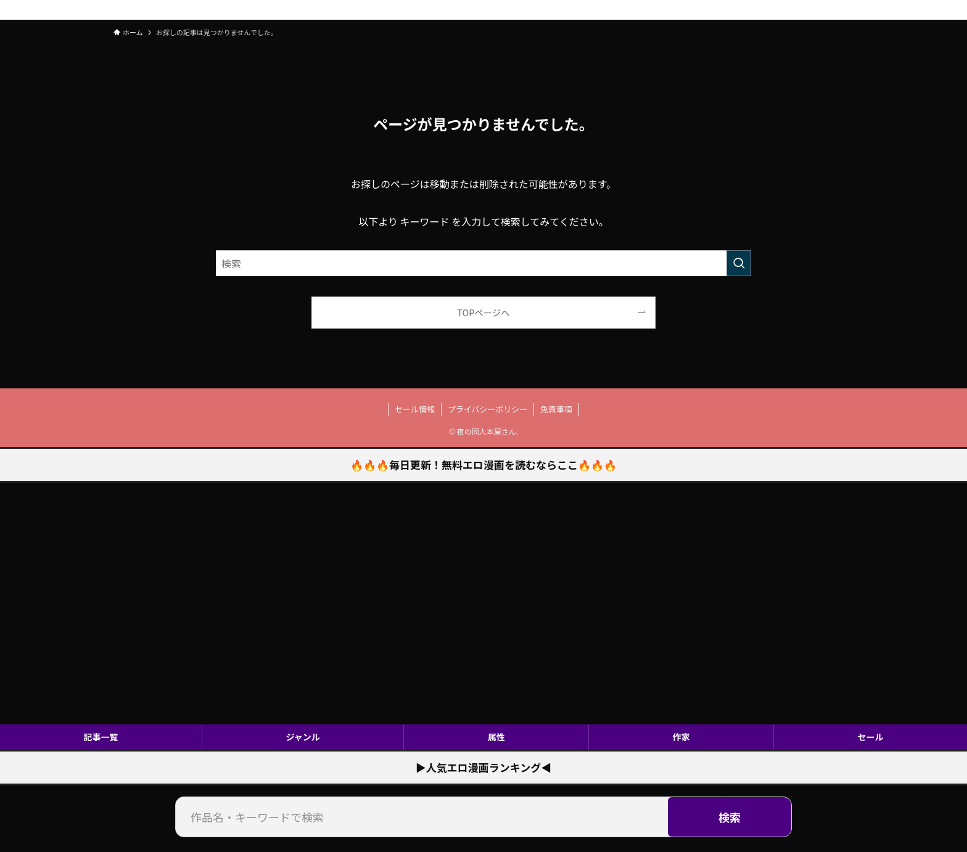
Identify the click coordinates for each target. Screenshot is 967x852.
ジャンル (302, 737)
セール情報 (415, 409)
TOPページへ (483, 312)
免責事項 (556, 409)
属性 (496, 737)
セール (871, 737)
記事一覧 (100, 737)
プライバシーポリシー (488, 409)
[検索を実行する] (738, 263)
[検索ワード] (483, 263)
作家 (681, 737)
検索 (729, 817)
